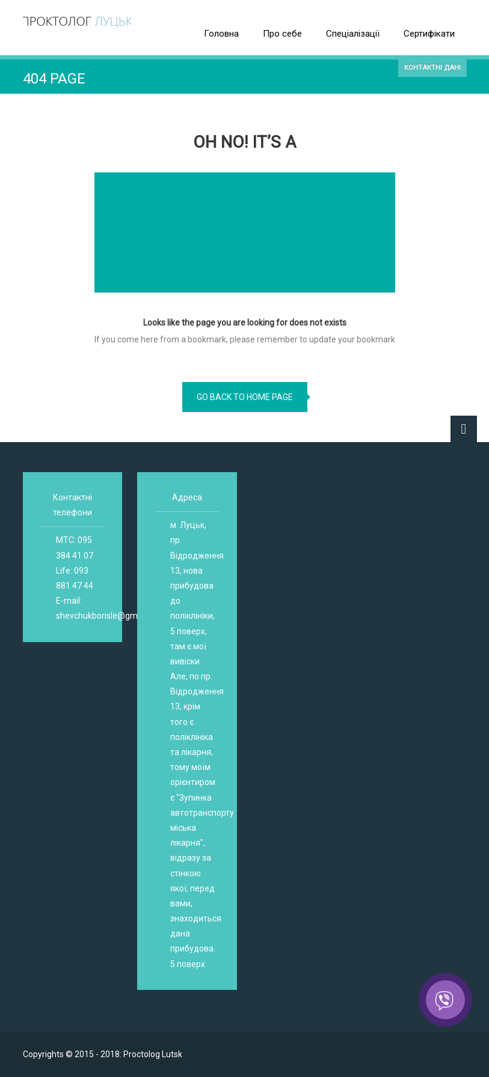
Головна (221, 33)
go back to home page (245, 397)
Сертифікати (429, 33)
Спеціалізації (353, 33)
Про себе (282, 33)
